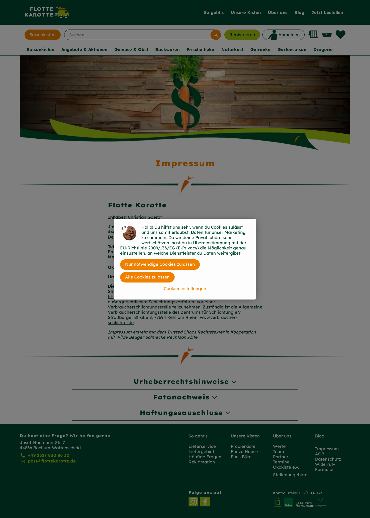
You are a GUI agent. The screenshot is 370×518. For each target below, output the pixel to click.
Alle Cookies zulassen (147, 277)
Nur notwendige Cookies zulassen (160, 264)
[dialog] (185, 259)
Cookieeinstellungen (185, 288)
